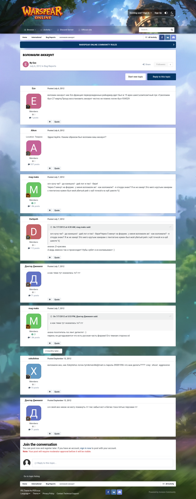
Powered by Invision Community (161, 493)
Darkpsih (35, 220)
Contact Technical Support (69, 495)
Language (26, 495)
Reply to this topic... (48, 464)
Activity (47, 31)
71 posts (35, 297)
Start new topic (134, 78)
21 (35, 204)
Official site (86, 31)
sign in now (88, 449)
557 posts (35, 165)
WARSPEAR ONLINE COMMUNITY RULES (98, 46)
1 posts (35, 119)
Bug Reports (52, 67)
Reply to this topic (160, 78)
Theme (37, 495)
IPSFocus (37, 492)
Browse (30, 31)
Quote (58, 123)
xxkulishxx (35, 359)
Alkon (35, 131)
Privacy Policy (49, 495)
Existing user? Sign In (140, 13)
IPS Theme (26, 492)
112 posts (35, 249)
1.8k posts (35, 207)
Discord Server (66, 31)
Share (145, 66)
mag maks (35, 178)
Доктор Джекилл (35, 267)
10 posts (35, 389)
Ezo (37, 64)
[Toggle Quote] (53, 229)
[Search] (147, 31)
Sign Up (157, 13)
